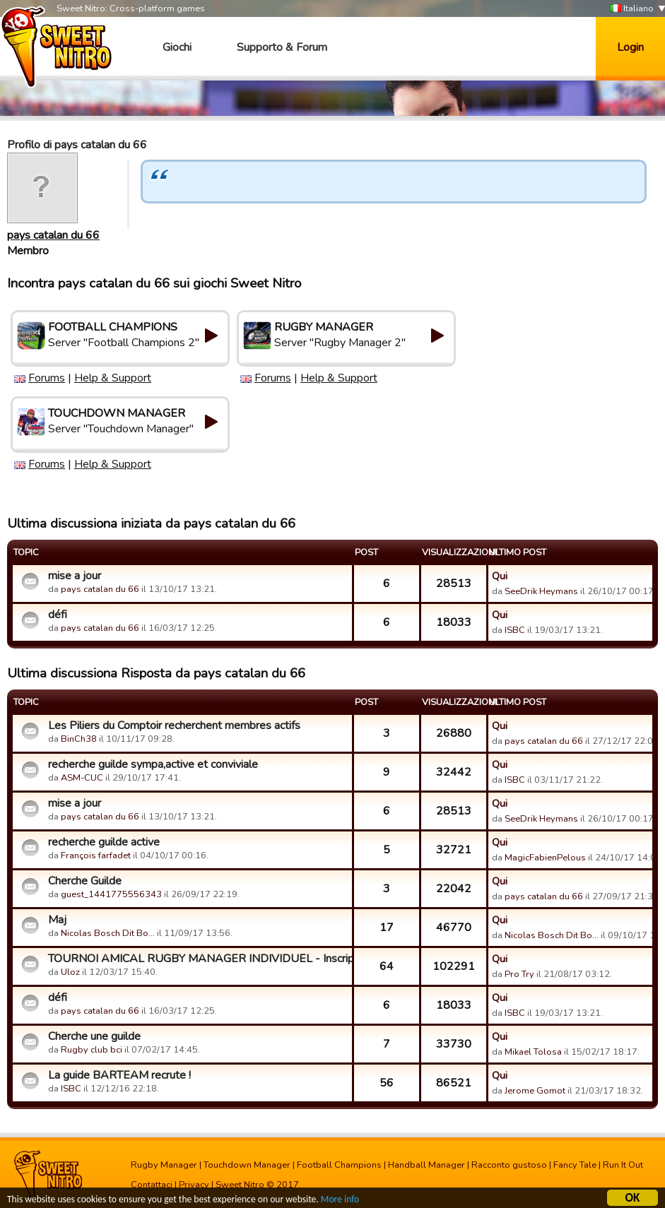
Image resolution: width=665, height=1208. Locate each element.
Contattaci (151, 1184)
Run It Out (623, 1165)
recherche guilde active (104, 842)
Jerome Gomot (535, 1090)
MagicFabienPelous (545, 857)
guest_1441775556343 (111, 894)
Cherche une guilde (94, 1036)
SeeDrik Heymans (541, 591)
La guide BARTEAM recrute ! (119, 1075)
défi (57, 615)
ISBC (515, 630)
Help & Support (112, 378)
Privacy (194, 1184)
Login (630, 47)
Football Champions (339, 1165)
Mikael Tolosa (533, 1052)
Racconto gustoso (509, 1165)
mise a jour (74, 576)
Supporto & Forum (282, 47)
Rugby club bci (91, 1049)
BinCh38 (79, 739)
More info (340, 1201)
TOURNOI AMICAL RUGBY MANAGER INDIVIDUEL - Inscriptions (198, 959)
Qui (499, 576)
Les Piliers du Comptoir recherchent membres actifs (174, 725)
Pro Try (519, 974)
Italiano (632, 9)
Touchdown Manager (247, 1165)
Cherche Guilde (85, 881)
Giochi (177, 47)
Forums (46, 378)
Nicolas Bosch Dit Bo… (108, 933)
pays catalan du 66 (53, 235)
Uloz (70, 972)
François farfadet (96, 855)
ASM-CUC (82, 777)
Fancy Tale (574, 1165)
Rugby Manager (164, 1165)
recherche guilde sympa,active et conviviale (153, 764)
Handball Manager (426, 1165)
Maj (57, 920)
